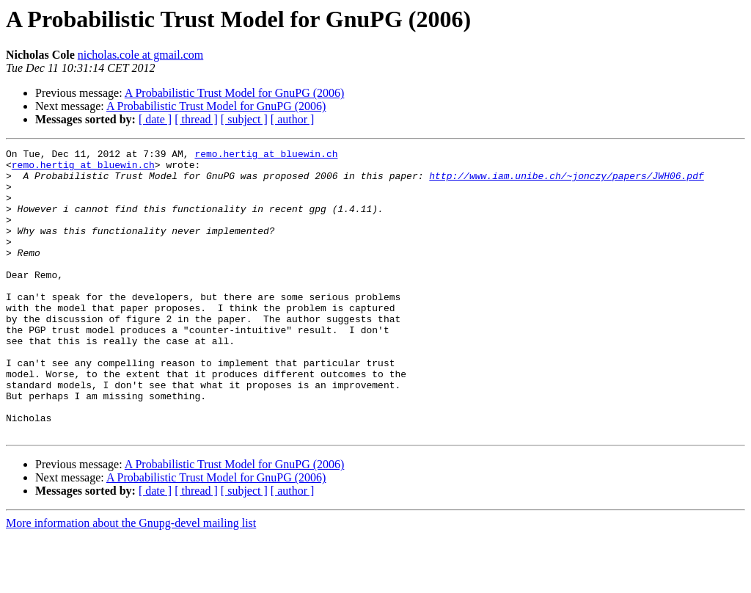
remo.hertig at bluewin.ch (265, 155)
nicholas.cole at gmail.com (141, 54)
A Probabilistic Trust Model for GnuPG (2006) (235, 93)
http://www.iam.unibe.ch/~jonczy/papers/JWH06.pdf (566, 182)
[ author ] (293, 119)
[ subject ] (244, 119)
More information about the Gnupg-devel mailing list (131, 580)
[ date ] (155, 119)
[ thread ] (196, 119)
